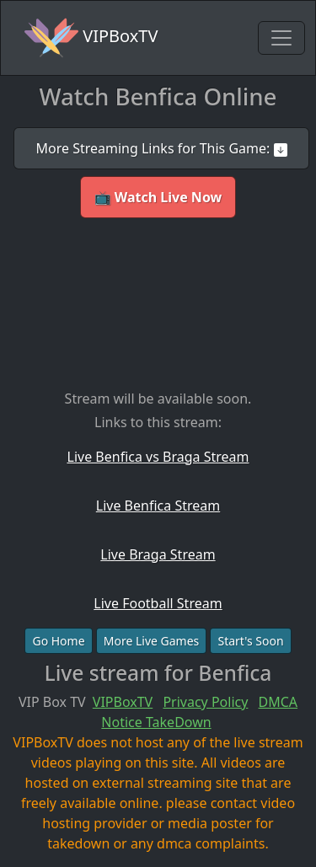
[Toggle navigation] (281, 38)
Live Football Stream (158, 603)
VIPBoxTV (91, 38)
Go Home (58, 641)
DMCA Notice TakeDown (199, 712)
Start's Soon (250, 641)
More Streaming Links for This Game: (161, 148)
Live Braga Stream (157, 554)
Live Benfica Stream (158, 505)
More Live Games (152, 641)
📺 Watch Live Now (158, 197)
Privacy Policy (205, 702)
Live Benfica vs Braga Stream (158, 456)
